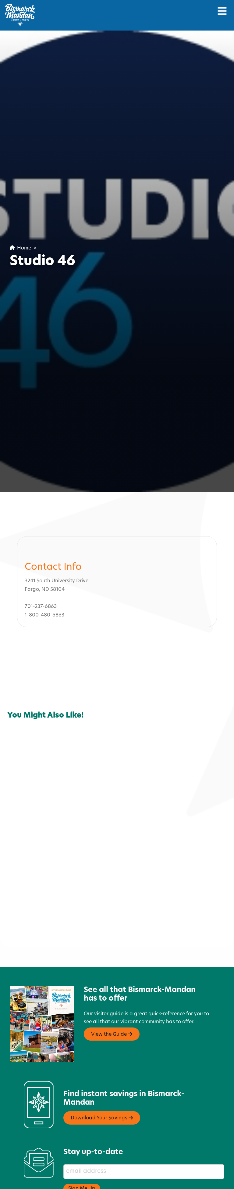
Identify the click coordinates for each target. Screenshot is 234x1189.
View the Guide (111, 1004)
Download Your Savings (102, 1088)
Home (20, 248)
